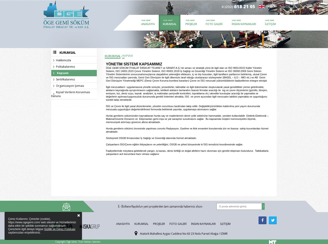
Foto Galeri (214, 24)
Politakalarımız (65, 67)
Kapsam (63, 73)
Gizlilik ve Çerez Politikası (59, 229)
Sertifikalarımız (65, 79)
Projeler (191, 24)
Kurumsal (169, 24)
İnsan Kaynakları (244, 24)
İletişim (270, 24)
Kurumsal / (113, 56)
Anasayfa (148, 24)
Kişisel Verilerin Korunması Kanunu (70, 94)
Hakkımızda (63, 60)
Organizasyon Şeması (70, 86)
